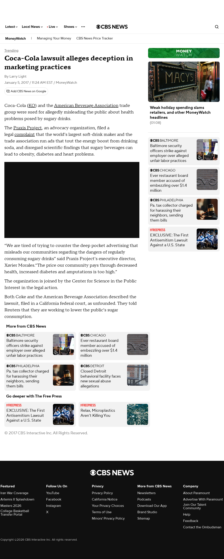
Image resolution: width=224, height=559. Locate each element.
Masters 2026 (10, 506)
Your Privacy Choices (108, 506)
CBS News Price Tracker (94, 38)
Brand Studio (147, 512)
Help (186, 514)
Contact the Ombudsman (202, 527)
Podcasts (144, 499)
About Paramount (196, 493)
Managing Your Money (54, 38)
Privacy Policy (102, 493)
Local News (32, 26)
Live (53, 27)
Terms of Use (102, 512)
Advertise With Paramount (203, 499)
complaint (24, 134)
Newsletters (146, 493)
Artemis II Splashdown (17, 499)
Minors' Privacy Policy (108, 518)
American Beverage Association (86, 105)
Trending (11, 50)
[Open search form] (217, 27)
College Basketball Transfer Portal (14, 512)
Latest (11, 26)
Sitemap (143, 518)
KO (31, 105)
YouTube (52, 493)
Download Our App (152, 506)
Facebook (53, 499)
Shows (70, 26)
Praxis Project (27, 128)
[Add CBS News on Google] (26, 91)
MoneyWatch (15, 38)
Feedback (190, 521)
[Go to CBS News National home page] (112, 27)
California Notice (104, 499)
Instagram (53, 506)
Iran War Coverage (14, 493)
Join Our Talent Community (194, 506)
